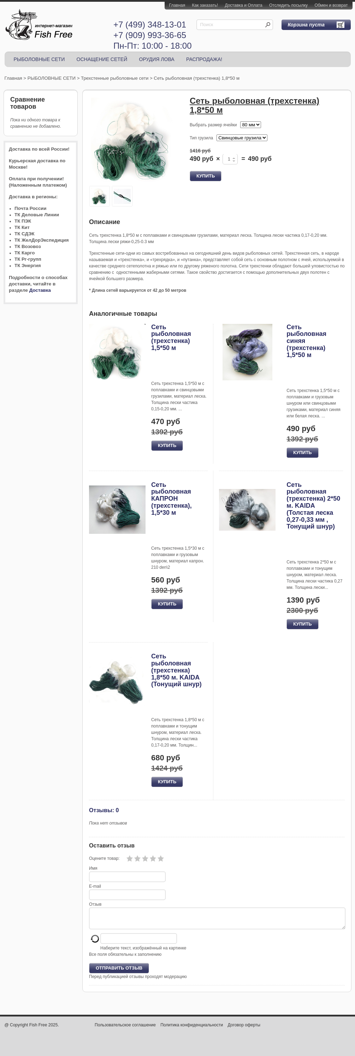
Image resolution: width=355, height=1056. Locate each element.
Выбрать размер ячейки (213, 124)
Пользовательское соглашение (125, 1029)
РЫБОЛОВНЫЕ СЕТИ (39, 59)
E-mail (95, 886)
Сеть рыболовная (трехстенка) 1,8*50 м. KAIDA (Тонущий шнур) (176, 670)
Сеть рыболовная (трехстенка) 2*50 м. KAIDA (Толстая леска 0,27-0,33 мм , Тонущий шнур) (313, 505)
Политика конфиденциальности (191, 1029)
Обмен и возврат (331, 5)
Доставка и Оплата (243, 5)
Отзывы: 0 (104, 810)
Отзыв (95, 904)
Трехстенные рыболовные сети (114, 78)
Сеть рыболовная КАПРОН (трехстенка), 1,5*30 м (171, 498)
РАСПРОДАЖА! (204, 59)
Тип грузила (201, 137)
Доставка (40, 290)
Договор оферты (244, 1029)
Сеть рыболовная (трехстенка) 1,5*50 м (171, 337)
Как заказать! (205, 5)
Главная (177, 5)
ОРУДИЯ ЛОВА (156, 59)
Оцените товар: (104, 858)
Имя (93, 868)
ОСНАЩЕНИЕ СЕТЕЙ (102, 59)
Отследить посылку (288, 5)
